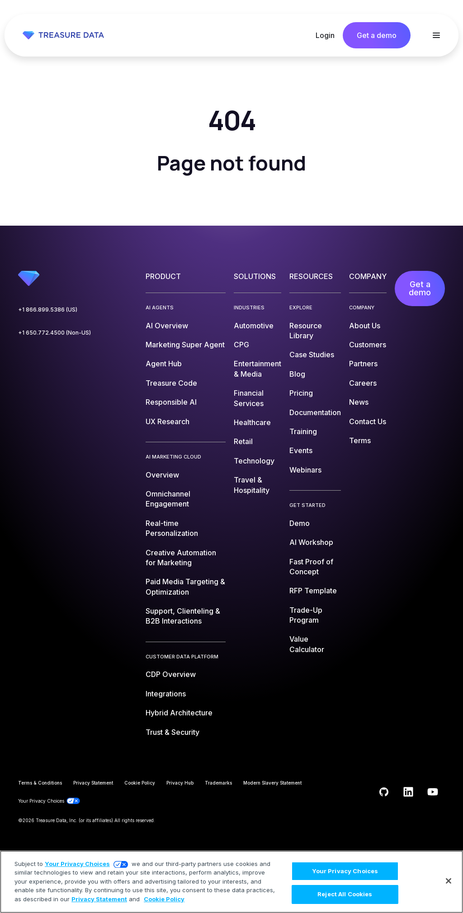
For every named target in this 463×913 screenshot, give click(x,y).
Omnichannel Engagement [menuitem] (168, 498)
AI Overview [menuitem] (167, 325)
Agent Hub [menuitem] (164, 363)
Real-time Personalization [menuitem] (172, 528)
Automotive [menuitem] (254, 325)
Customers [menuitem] (367, 344)
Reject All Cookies (344, 894)
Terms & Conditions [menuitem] (40, 782)
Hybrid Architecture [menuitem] (179, 712)
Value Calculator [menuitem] (306, 643)
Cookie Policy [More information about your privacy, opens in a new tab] (164, 899)
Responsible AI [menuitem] (171, 402)
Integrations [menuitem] (166, 693)
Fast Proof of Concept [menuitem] (311, 566)
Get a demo (377, 35)
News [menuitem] (359, 402)
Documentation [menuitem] (315, 412)
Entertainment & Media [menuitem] (257, 368)
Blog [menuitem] (297, 373)
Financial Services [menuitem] (249, 397)
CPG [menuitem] (241, 344)
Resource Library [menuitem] (305, 330)
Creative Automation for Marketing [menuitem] (181, 557)
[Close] (448, 881)
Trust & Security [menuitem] (172, 732)
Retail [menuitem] (243, 441)
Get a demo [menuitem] (420, 288)
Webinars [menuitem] (305, 469)
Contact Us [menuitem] (367, 421)
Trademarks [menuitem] (218, 782)
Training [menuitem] (303, 431)
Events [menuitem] (300, 450)
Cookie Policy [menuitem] (139, 782)
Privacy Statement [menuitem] (93, 782)
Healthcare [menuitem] (252, 422)
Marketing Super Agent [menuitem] (185, 344)
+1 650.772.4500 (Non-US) (54, 332)
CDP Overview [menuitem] (171, 674)
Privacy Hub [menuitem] (180, 782)
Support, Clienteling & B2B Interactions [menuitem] (183, 615)
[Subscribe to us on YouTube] (432, 792)
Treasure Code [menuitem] (171, 383)
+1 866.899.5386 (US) (47, 309)
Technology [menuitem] (254, 460)
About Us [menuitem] (364, 325)
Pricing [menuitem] (301, 392)
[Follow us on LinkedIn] (408, 792)
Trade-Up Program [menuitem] (305, 615)
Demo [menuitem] (299, 523)
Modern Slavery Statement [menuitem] (272, 782)
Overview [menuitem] (162, 474)
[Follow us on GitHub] (384, 792)
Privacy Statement (99, 899)
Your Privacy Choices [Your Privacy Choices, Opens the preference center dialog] (345, 871)
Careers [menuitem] (363, 383)
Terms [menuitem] (360, 440)
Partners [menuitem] (363, 363)
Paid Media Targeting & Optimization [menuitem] (185, 586)
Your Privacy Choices (77, 863)
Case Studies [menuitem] (311, 354)
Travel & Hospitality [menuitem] (251, 484)
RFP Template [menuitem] (313, 590)
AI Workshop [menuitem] (311, 542)
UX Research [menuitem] (167, 421)
